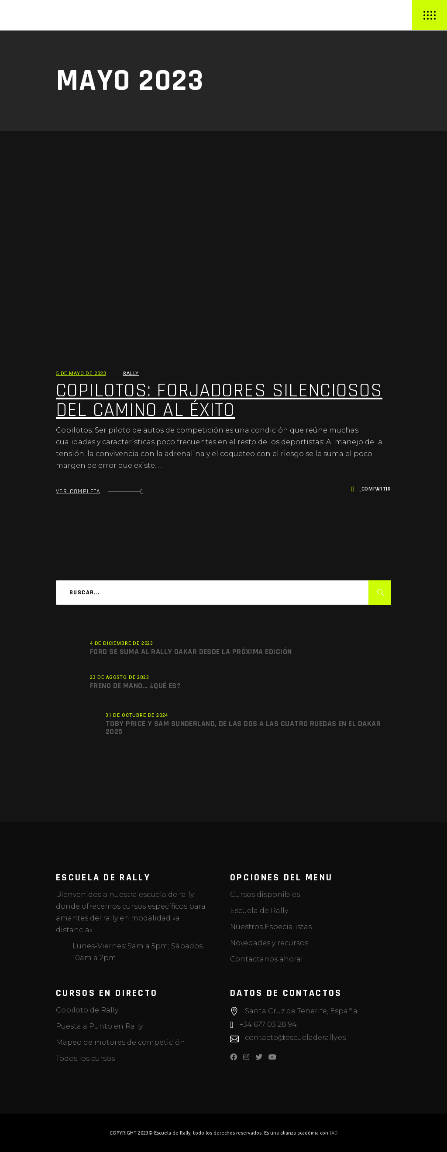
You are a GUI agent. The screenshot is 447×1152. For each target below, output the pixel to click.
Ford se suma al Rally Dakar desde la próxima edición (191, 652)
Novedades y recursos (269, 943)
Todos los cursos (85, 1058)
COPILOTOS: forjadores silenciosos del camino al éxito (219, 400)
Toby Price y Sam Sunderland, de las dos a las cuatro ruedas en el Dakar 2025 (243, 727)
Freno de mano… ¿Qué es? (135, 686)
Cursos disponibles (265, 894)
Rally (131, 373)
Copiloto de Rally (87, 1010)
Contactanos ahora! (266, 959)
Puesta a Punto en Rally (99, 1026)
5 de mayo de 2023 (81, 373)
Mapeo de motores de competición (120, 1042)
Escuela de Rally (259, 911)
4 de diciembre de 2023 (121, 643)
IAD (334, 1132)
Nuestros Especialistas (271, 927)
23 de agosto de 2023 (119, 677)
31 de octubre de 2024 (137, 715)
